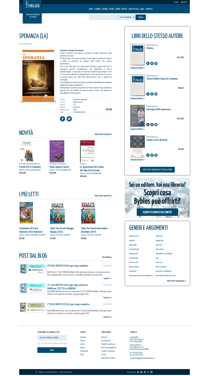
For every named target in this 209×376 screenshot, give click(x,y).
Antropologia (134, 249)
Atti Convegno (161, 266)
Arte (157, 258)
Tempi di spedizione (108, 344)
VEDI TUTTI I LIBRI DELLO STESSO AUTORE (157, 170)
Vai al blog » (107, 257)
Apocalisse (160, 249)
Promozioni (84, 351)
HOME (91, 9)
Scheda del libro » (137, 68)
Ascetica (159, 262)
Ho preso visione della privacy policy (54, 343)
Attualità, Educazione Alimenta (141, 275)
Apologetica (133, 253)
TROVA (140, 17)
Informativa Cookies (108, 358)
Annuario (159, 245)
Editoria (104, 337)
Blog (142, 9)
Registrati (184, 2)
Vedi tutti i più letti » (103, 196)
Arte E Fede (133, 262)
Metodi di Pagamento (108, 348)
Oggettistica (133, 9)
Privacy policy (131, 372)
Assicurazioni (134, 266)
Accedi (176, 2)
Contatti (148, 9)
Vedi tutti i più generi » (176, 281)
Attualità (132, 271)
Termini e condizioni (108, 351)
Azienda (97, 9)
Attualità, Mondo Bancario (166, 275)
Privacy (103, 355)
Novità (124, 9)
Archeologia (133, 258)
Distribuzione (106, 341)
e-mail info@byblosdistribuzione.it (142, 358)
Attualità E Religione (164, 271)
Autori (111, 9)
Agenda (132, 240)
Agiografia (159, 240)
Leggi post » (107, 278)
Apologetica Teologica (164, 253)
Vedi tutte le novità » (103, 134)
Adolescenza (134, 236)
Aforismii (159, 236)
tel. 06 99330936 (136, 353)
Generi (117, 9)
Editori (104, 9)
